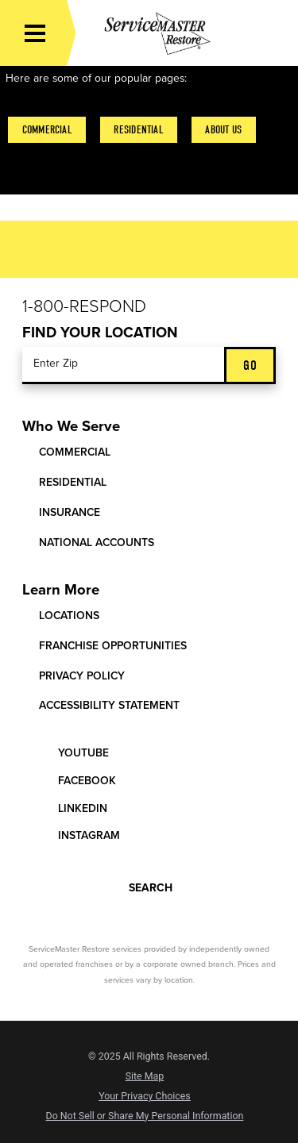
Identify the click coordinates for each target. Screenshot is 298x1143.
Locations (69, 615)
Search (138, 886)
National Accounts (96, 542)
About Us (223, 130)
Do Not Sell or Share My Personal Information (145, 1116)
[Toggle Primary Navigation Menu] (35, 33)
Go (250, 365)
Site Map (145, 1076)
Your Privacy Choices (145, 1096)
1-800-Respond (84, 306)
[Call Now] (274, 33)
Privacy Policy (82, 676)
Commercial (47, 130)
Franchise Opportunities (113, 645)
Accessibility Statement (109, 705)
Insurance (69, 512)
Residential (138, 130)
